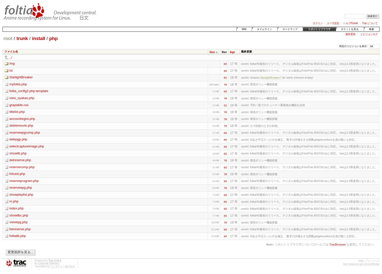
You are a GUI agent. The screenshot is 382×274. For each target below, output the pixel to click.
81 (225, 77)
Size (212, 52)
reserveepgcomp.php (25, 132)
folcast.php (17, 174)
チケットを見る (349, 29)
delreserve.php (20, 160)
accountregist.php (22, 119)
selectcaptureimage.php (27, 146)
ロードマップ (290, 29)
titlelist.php (17, 112)
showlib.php (18, 153)
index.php (17, 208)
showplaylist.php (21, 194)
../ (11, 57)
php (53, 38)
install (38, 38)
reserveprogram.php (24, 181)
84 (225, 139)
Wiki (244, 29)
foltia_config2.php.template (29, 91)
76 (225, 126)
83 (225, 64)
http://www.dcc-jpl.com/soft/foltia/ (361, 264)
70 (225, 84)
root (8, 38)
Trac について (370, 23)
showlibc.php (19, 215)
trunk (22, 38)
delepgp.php (19, 139)
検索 (371, 29)
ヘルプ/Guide (350, 23)
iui (11, 70)
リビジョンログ (369, 34)
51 (225, 105)
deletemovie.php (21, 125)
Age (232, 52)
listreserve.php (20, 229)
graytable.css (19, 105)
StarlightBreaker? (270, 77)
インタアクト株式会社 (62, 266)
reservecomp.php (22, 167)
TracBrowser (337, 244)
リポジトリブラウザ (319, 29)
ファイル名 (11, 51)
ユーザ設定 (333, 23)
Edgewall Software (48, 263)
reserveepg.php (21, 187)
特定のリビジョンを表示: (353, 46)
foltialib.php (18, 236)
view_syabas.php (22, 98)
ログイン (318, 23)
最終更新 (351, 34)
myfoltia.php (18, 84)
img (12, 63)
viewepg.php (19, 222)
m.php (14, 201)
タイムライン (264, 29)
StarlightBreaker (21, 77)
